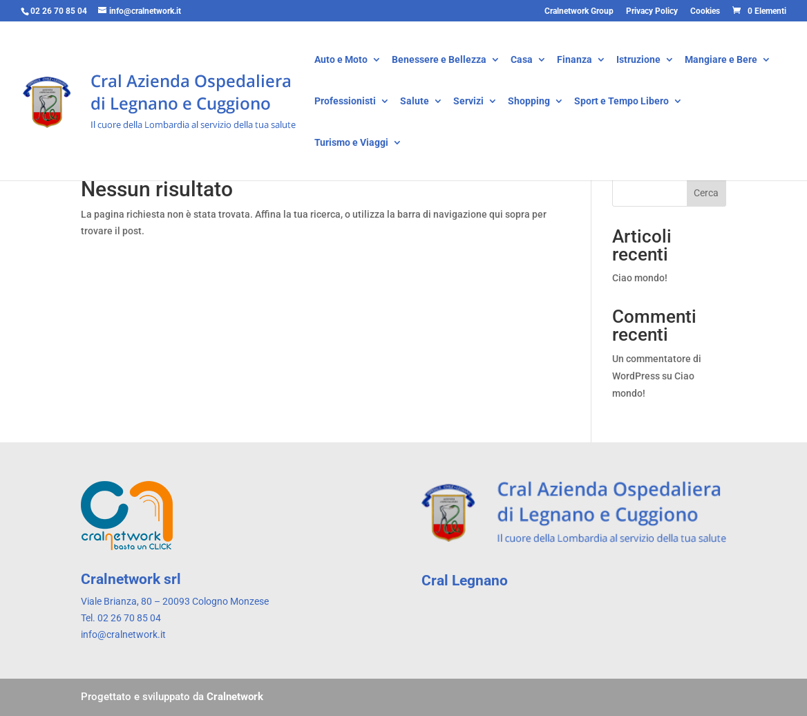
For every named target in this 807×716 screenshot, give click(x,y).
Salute (414, 101)
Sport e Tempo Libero (621, 101)
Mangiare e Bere (721, 60)
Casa (522, 60)
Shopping (529, 101)
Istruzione (638, 60)
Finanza (574, 60)
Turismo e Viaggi (351, 143)
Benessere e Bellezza (439, 60)
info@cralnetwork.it (123, 634)
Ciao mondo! (639, 277)
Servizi (468, 101)
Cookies (705, 11)
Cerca (706, 192)
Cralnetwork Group (579, 11)
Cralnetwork (235, 696)
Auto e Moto (341, 60)
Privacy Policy (652, 11)
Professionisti (345, 101)
